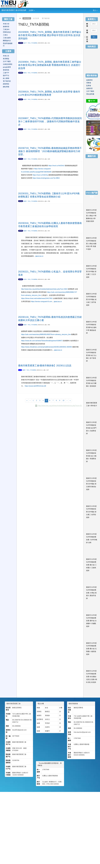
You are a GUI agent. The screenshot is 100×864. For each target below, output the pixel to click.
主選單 (32, 10)
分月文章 (36, 18)
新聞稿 (20, 43)
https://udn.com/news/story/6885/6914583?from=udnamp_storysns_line (46, 334)
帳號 (87, 25)
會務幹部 (6, 26)
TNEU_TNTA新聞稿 (32, 43)
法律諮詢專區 (7, 64)
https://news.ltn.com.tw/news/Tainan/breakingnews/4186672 (42, 340)
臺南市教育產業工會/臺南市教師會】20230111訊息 (44, 365)
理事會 (88, 83)
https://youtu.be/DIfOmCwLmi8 (35, 386)
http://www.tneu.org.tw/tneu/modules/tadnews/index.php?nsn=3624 (44, 289)
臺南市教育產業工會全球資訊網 (13, 10)
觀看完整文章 (39, 256)
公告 (20, 370)
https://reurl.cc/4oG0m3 (56, 165)
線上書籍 (6, 78)
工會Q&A (6, 29)
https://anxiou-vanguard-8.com (41, 301)
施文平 (25, 43)
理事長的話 (7, 32)
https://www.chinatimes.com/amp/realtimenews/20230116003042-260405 (46, 347)
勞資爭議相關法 (7, 44)
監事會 (88, 85)
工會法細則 (7, 38)
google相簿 (7, 67)
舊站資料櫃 (90, 94)
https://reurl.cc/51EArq (40, 175)
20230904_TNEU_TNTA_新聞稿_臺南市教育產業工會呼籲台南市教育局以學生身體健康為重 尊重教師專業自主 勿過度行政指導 (49, 65)
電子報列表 (46, 18)
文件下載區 (7, 61)
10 (63, 400)
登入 (95, 10)
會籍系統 (6, 70)
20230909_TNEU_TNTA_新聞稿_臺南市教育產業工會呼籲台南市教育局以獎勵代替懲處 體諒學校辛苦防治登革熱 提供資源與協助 (49, 35)
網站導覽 (6, 87)
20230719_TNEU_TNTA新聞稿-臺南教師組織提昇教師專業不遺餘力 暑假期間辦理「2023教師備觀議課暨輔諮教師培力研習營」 (50, 151)
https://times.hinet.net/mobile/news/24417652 (37, 298)
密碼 (87, 32)
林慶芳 (25, 99)
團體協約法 (7, 40)
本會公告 (6, 56)
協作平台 (6, 75)
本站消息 (27, 18)
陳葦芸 (25, 72)
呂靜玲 (25, 279)
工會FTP (6, 73)
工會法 (5, 35)
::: (36, 9)
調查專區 (6, 84)
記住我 (86, 39)
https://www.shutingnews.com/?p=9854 (46, 178)
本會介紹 (6, 24)
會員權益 (6, 58)
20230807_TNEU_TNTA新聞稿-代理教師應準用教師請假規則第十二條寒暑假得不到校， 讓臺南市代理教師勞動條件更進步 (50, 121)
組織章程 (89, 80)
